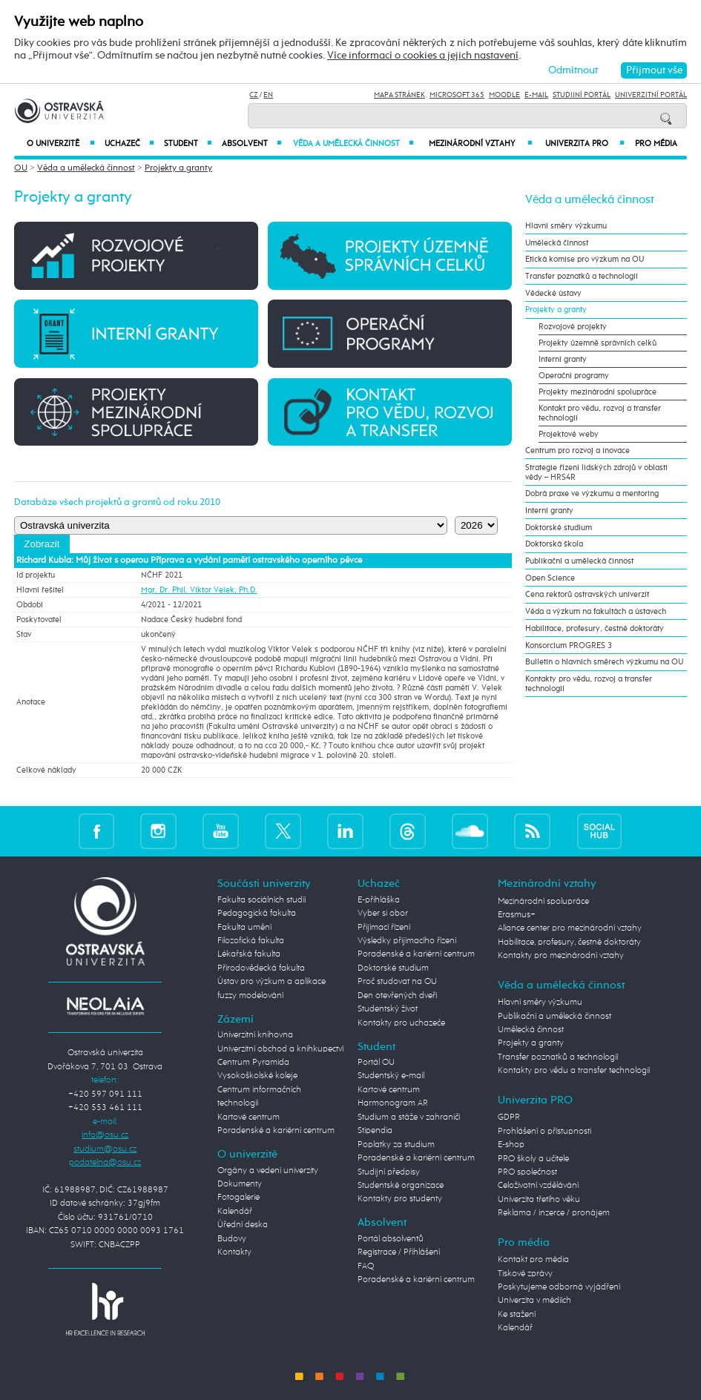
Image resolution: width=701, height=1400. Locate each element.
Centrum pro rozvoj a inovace (577, 450)
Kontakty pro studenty (400, 1198)
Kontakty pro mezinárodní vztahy (561, 955)
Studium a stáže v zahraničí (409, 1117)
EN (268, 95)
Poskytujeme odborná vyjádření (559, 1287)
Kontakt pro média (533, 1259)
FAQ (366, 1266)
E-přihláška (379, 900)
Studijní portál (582, 95)
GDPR (509, 1117)
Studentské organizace (401, 1185)
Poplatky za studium (396, 1144)
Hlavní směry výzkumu (566, 226)
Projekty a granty (178, 168)
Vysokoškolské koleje (257, 1075)
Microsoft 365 (457, 95)
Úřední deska (242, 1224)
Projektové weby (569, 434)
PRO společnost (527, 1172)
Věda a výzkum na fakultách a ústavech (595, 611)
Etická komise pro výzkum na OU (584, 259)
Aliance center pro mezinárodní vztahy (570, 928)
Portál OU (376, 1062)
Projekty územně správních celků (597, 343)
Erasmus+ (517, 914)
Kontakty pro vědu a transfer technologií (574, 1070)
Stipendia (375, 1130)
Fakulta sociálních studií (261, 900)
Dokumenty (239, 1184)
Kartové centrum (248, 1117)
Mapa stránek (399, 95)
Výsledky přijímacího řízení (407, 940)
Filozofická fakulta (250, 940)
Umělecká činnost (556, 243)
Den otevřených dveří (397, 995)
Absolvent (251, 143)
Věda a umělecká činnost (354, 143)
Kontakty (234, 1252)
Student (188, 143)
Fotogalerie (238, 1197)
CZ (253, 95)
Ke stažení (517, 1314)
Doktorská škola (554, 544)
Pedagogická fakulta (256, 913)
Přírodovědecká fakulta (261, 968)
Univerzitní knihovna (255, 1035)
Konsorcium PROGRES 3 (568, 645)
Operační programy (574, 376)
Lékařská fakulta (248, 954)
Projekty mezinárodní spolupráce (597, 392)
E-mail (536, 95)
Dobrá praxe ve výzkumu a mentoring (592, 493)
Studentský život (388, 1009)
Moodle (504, 95)
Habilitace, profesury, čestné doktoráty (594, 628)
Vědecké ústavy (553, 293)
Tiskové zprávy (525, 1273)
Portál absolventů (391, 1239)
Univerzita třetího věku (539, 1199)
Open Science (550, 578)
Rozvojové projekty (573, 327)
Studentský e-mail (391, 1075)
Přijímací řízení (384, 927)
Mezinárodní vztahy (481, 143)
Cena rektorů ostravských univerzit (587, 594)
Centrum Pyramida (253, 1062)
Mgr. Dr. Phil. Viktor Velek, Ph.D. (199, 590)
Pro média (656, 144)
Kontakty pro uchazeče (401, 1023)
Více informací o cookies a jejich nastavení (423, 55)
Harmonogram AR (393, 1103)
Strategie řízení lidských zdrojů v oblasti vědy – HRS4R (596, 472)
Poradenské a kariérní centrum (276, 1130)
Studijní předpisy (389, 1172)
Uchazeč (129, 143)
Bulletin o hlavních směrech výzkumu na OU (604, 662)
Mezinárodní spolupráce (543, 901)
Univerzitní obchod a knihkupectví (280, 1049)
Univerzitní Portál (651, 95)
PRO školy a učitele (533, 1158)
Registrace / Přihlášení (399, 1252)
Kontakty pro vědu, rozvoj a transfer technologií (588, 684)
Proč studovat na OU (397, 981)
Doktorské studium (558, 528)
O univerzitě (61, 143)
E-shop (511, 1144)
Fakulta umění (244, 927)
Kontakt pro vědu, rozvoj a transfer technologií (600, 413)
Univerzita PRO (585, 143)
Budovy (231, 1239)
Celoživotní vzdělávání (538, 1185)
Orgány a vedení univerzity (267, 1170)
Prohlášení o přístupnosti (544, 1131)
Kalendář (234, 1211)
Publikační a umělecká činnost (579, 561)
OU (20, 168)
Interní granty (563, 359)
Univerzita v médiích (534, 1300)
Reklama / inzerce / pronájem (554, 1213)
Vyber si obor (383, 913)
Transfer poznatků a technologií (581, 276)
